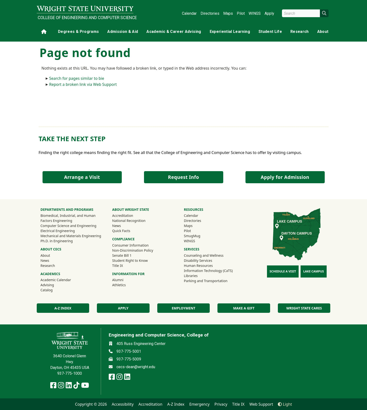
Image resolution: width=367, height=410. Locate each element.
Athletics (125, 284)
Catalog (47, 290)
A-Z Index (175, 404)
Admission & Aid (122, 31)
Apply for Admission (285, 177)
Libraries (191, 275)
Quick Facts (121, 230)
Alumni (124, 279)
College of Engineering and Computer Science (85, 17)
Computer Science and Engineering (68, 225)
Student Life (270, 31)
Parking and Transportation (205, 280)
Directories (210, 13)
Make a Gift (243, 308)
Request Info (183, 177)
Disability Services (198, 260)
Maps (228, 13)
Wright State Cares (304, 308)
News (45, 260)
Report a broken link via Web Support (83, 84)
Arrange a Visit (82, 177)
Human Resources (198, 265)
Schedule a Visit (283, 271)
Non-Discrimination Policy (132, 250)
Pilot (241, 13)
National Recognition (128, 220)
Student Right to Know (130, 260)
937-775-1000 (69, 373)
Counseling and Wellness (203, 255)
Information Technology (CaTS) (208, 270)
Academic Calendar (56, 280)
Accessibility (123, 404)
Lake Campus (313, 271)
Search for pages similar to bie (76, 78)
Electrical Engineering (58, 230)
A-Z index (62, 308)
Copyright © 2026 (91, 404)
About (323, 31)
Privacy (221, 404)
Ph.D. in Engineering (57, 241)
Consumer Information (130, 245)
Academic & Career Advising (173, 31)
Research (299, 31)
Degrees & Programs (78, 31)
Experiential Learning (230, 31)
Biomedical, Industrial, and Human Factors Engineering (68, 218)
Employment (183, 308)
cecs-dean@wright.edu (135, 367)
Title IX (117, 265)
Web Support (261, 404)
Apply (269, 13)
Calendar (189, 13)
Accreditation (122, 215)
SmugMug (198, 235)
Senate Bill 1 (121, 255)
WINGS (255, 13)
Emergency (199, 404)
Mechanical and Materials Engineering (71, 236)
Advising (47, 285)
